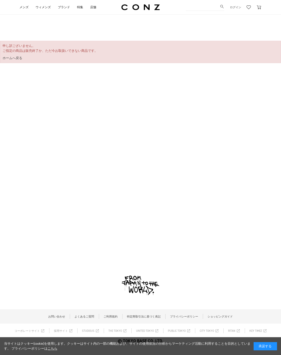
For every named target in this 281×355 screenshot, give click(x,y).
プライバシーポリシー (184, 316)
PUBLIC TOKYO (177, 331)
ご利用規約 (111, 316)
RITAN (231, 331)
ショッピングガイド (220, 316)
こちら (52, 348)
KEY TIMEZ (255, 331)
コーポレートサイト (27, 331)
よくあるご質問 (84, 316)
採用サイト (61, 331)
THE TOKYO (115, 331)
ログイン (235, 7)
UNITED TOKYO (145, 331)
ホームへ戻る (12, 58)
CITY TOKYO (207, 331)
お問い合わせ (56, 316)
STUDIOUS (88, 331)
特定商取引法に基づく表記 (144, 316)
